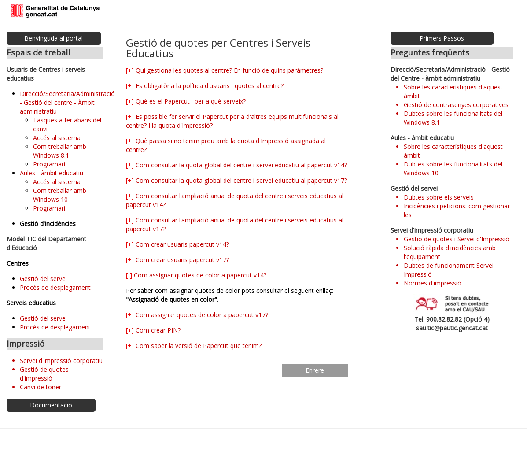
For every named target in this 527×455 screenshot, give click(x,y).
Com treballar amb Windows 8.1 (59, 150)
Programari (49, 164)
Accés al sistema (57, 137)
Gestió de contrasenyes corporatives (456, 104)
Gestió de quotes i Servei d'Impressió (456, 239)
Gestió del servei (43, 278)
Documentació (51, 405)
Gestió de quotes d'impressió (44, 373)
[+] (130, 70)
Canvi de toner (40, 387)
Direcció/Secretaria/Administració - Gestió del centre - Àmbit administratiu (67, 102)
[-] (129, 275)
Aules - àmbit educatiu (51, 173)
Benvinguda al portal (53, 38)
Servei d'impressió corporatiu (61, 360)
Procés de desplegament (55, 287)
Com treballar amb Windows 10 (59, 194)
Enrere (315, 370)
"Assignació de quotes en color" (171, 299)
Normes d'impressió (432, 283)
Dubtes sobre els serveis (439, 197)
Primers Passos (442, 38)
